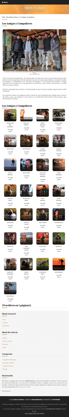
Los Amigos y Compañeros (27, 17)
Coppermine (56, 399)
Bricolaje (5, 369)
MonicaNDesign (37, 399)
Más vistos (5, 344)
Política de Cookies (38, 413)
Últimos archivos (7, 341)
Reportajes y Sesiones (12, 17)
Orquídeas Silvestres (8, 366)
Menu (6, 2)
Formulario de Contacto (23, 387)
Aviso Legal (28, 413)
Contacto (5, 323)
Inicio (3, 17)
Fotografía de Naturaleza (9, 360)
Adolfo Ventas (18, 399)
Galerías (5, 338)
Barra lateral (6, 326)
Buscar (4, 347)
